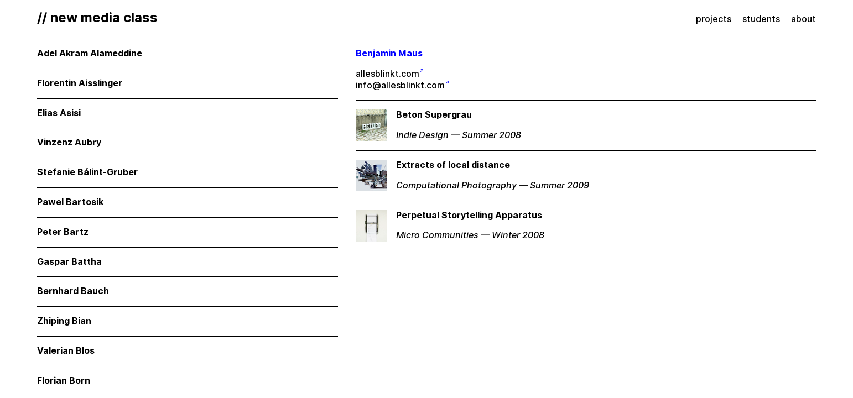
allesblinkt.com (387, 74)
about (803, 19)
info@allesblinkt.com (400, 85)
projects (713, 19)
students (761, 19)
